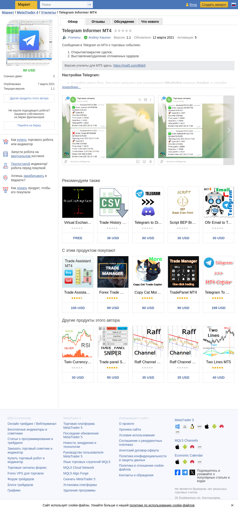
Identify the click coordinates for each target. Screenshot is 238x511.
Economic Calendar (189, 455)
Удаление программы (79, 490)
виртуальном (21, 156)
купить (22, 140)
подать (22, 188)
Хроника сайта (130, 429)
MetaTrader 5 (184, 420)
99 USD (113, 308)
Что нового (150, 21)
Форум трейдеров (21, 479)
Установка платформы (80, 485)
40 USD (218, 377)
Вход (193, 4)
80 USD (148, 238)
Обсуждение (124, 21)
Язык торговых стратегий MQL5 (86, 462)
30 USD (183, 238)
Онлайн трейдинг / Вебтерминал (32, 424)
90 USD (183, 308)
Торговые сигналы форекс (27, 467)
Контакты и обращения (136, 475)
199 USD (219, 308)
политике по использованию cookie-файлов (162, 505)
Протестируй (20, 164)
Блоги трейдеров (20, 485)
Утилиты (74, 37)
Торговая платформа (79, 425)
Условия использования (137, 435)
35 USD (148, 377)
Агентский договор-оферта (139, 450)
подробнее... (71, 87)
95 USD (113, 377)
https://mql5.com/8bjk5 (129, 65)
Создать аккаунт (214, 4)
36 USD (113, 238)
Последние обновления (81, 435)
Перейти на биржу (29, 125)
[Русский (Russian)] (233, 2)
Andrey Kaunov (100, 37)
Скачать (79, 479)
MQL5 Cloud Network (78, 467)
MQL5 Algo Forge (76, 473)
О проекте (126, 424)
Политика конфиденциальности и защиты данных (143, 458)
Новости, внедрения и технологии (79, 445)
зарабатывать (33, 176)
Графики (14, 490)
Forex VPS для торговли (26, 473)
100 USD (78, 308)
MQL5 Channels (186, 440)
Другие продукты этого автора (29, 98)
